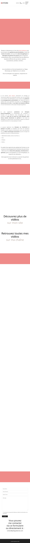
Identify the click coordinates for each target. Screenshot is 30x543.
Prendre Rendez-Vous (26, 3)
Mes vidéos (21, 3)
